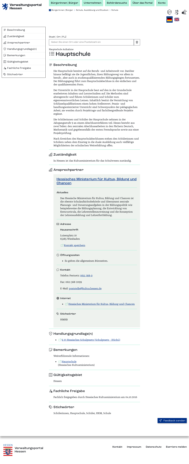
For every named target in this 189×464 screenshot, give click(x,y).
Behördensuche (117, 3)
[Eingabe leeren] (137, 42)
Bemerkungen (14, 55)
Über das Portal (142, 3)
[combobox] (91, 42)
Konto (162, 3)
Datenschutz (154, 447)
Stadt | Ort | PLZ (57, 37)
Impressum (134, 447)
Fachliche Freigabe (17, 68)
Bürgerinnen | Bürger (64, 3)
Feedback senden (172, 420)
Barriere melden (176, 447)
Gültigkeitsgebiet (16, 61)
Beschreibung (14, 30)
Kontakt (117, 447)
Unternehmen (92, 3)
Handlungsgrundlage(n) (20, 49)
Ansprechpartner (17, 42)
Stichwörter (13, 74)
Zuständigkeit (14, 36)
